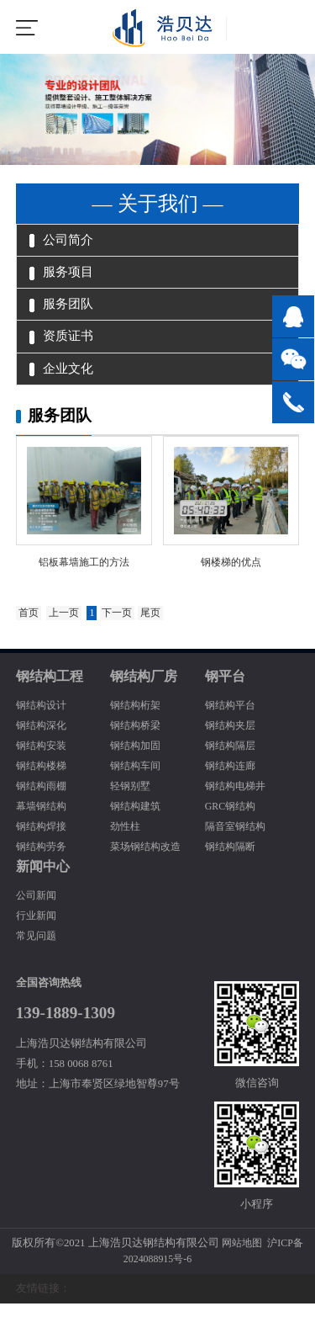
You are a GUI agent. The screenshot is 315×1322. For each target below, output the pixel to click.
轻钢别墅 (132, 804)
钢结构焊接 (43, 845)
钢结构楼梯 (43, 784)
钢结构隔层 (232, 764)
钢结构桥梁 (137, 744)
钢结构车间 (137, 784)
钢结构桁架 (137, 724)
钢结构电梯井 (237, 804)
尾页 (160, 632)
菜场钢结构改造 (148, 865)
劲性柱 (126, 845)
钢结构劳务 (43, 865)
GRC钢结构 (232, 825)
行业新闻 (38, 934)
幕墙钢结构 (43, 825)
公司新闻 (38, 914)
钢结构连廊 (232, 784)
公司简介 (63, 241)
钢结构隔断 (232, 865)
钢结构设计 (43, 724)
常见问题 (38, 954)
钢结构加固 (137, 764)
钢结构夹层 (232, 744)
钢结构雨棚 (43, 804)
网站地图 (240, 1261)
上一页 (67, 632)
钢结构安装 (43, 764)
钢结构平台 (232, 724)
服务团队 (63, 310)
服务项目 (63, 276)
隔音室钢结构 (237, 845)
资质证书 (63, 345)
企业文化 (63, 379)
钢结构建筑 (137, 825)
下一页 (124, 632)
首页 (29, 632)
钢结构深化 (43, 744)
